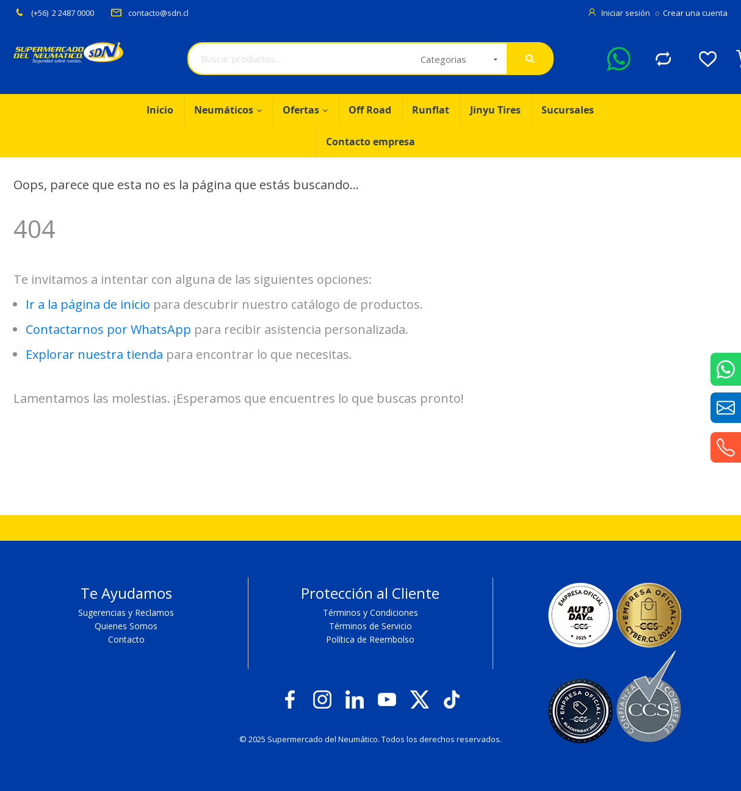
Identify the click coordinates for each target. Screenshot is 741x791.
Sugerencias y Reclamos (126, 612)
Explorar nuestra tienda (94, 354)
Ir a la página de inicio (88, 304)
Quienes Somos (126, 626)
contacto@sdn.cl (149, 12)
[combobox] (300, 58)
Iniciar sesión (626, 12)
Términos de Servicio (370, 626)
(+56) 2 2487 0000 (53, 12)
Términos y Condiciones (370, 612)
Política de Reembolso (370, 639)
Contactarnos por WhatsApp (108, 329)
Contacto (126, 639)
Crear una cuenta (695, 12)
